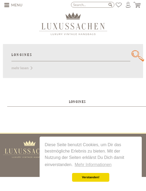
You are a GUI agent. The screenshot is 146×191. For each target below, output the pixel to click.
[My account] (128, 4)
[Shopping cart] (137, 4)
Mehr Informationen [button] (93, 164)
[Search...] (92, 5)
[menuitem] (13, 5)
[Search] (110, 4)
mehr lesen (21, 68)
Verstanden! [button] (90, 177)
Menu (13, 4)
